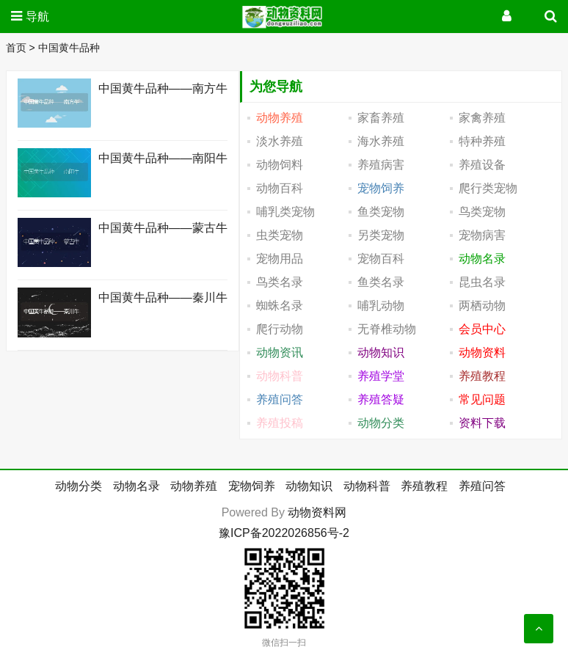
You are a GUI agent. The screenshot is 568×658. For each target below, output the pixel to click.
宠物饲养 (251, 486)
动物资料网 (317, 512)
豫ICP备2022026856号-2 (284, 533)
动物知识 (308, 486)
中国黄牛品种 (69, 48)
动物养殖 (193, 486)
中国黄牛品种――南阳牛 (162, 158)
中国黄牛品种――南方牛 (162, 88)
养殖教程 (424, 486)
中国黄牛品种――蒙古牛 (162, 228)
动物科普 (366, 486)
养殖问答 (482, 486)
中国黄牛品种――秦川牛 (162, 297)
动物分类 (78, 486)
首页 (16, 48)
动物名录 (136, 486)
